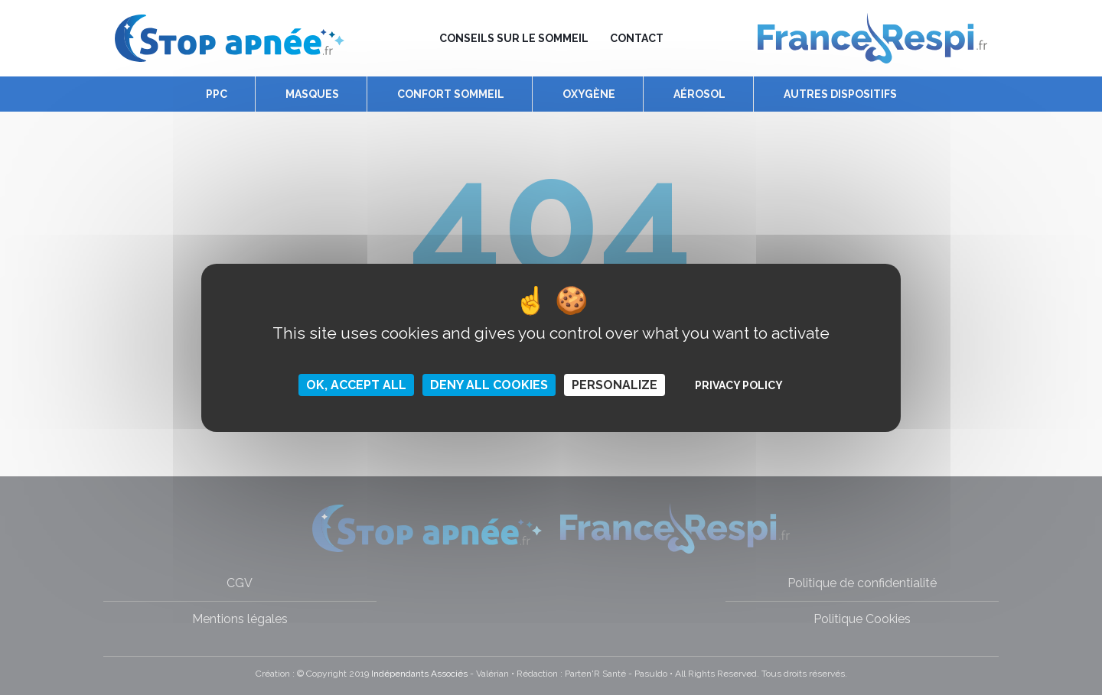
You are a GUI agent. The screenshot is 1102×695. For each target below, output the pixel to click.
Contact (636, 38)
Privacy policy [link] (739, 385)
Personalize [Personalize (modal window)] (614, 385)
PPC (216, 94)
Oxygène (588, 94)
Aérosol (699, 94)
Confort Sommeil (450, 94)
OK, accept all (356, 385)
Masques (312, 94)
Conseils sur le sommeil (513, 38)
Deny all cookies (489, 385)
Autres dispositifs (840, 94)
